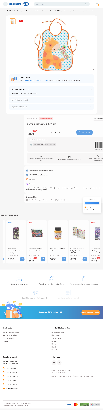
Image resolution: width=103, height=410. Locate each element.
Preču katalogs (18, 10)
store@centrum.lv (12, 388)
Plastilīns (55, 347)
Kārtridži (54, 350)
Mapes (54, 344)
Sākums (8, 10)
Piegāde (5, 341)
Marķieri (54, 341)
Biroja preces (56, 335)
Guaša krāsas (56, 338)
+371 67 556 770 (12, 380)
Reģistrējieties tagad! (90, 312)
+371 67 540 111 (11, 372)
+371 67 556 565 (12, 376)
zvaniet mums (29, 80)
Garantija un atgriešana (11, 332)
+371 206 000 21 (12, 368)
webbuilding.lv (23, 405)
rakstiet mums (42, 80)
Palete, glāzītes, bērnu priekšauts (67, 10)
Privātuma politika (9, 338)
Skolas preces (30, 10)
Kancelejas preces (58, 332)
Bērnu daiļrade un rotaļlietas (45, 10)
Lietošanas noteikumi (10, 335)
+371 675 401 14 (11, 384)
